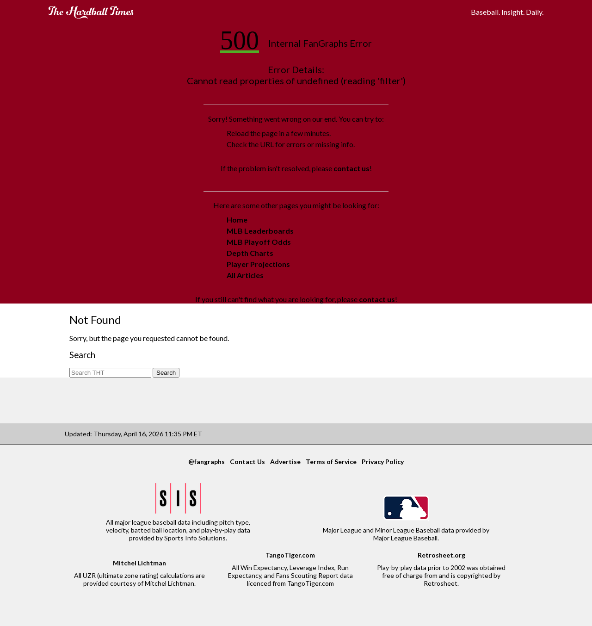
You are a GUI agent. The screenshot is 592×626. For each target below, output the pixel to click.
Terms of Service (331, 461)
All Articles (245, 275)
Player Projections (258, 264)
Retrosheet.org (441, 555)
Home (237, 219)
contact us (351, 168)
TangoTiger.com (290, 555)
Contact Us (247, 461)
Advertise (285, 461)
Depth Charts (250, 252)
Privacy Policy (383, 461)
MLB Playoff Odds (259, 241)
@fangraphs (206, 461)
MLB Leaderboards (260, 230)
